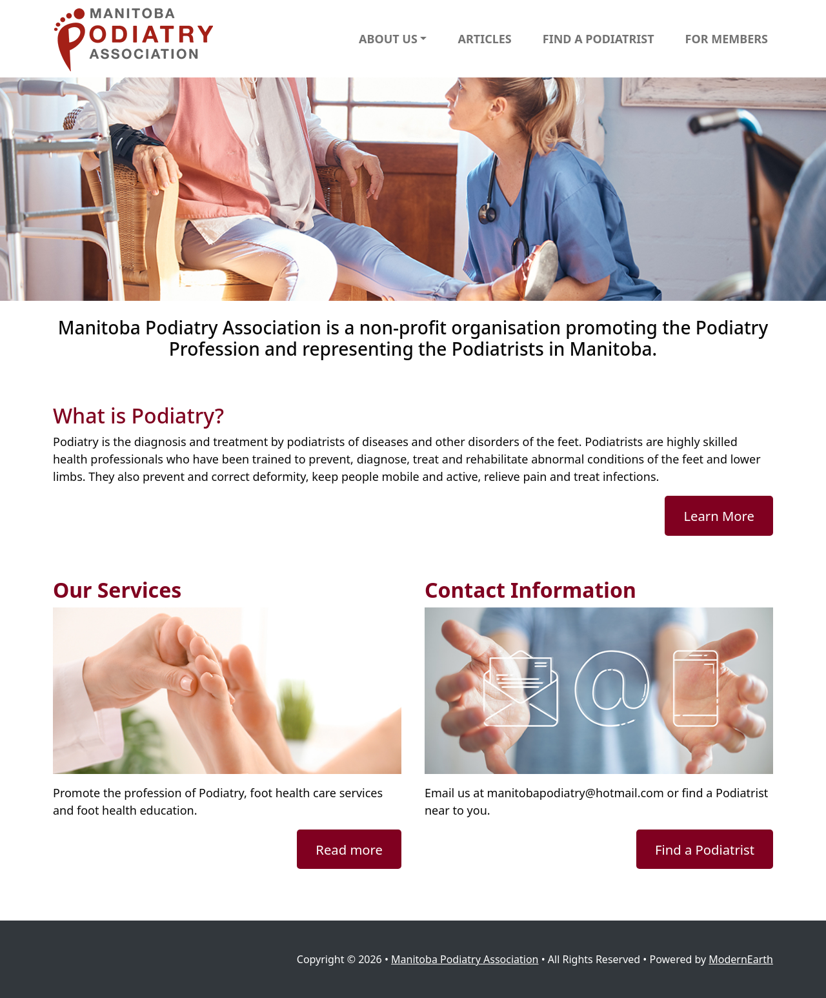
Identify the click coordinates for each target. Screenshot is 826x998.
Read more (349, 849)
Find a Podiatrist (704, 849)
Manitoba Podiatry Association (464, 959)
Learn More (718, 516)
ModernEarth (741, 959)
